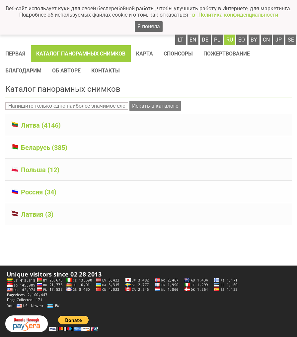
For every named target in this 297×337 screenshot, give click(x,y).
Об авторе (66, 70)
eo (241, 40)
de (205, 40)
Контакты (105, 70)
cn (266, 40)
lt (181, 40)
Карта (144, 54)
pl (217, 40)
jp (278, 40)
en (192, 40)
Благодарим (23, 70)
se (291, 40)
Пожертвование (226, 54)
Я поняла (148, 26)
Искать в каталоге (155, 106)
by (254, 40)
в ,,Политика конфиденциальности (235, 15)
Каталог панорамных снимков (80, 54)
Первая (15, 54)
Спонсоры (178, 54)
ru (229, 40)
